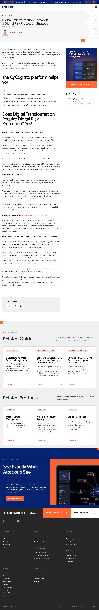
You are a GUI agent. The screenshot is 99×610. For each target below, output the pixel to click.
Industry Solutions (41, 542)
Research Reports (8, 573)
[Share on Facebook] (15, 306)
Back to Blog (7, 15)
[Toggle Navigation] (96, 7)
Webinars (5, 584)
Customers (70, 531)
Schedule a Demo (56, 513)
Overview (68, 536)
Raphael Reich (16, 33)
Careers (36, 576)
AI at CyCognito (7, 542)
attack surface (39, 91)
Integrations (6, 544)
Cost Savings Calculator (41, 555)
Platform (6, 531)
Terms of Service (77, 606)
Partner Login (70, 561)
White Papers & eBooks (9, 576)
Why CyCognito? (40, 548)
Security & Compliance (9, 593)
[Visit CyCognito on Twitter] (3, 521)
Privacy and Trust (39, 579)
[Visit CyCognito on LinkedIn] (11, 521)
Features (6, 539)
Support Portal (70, 542)
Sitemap (92, 606)
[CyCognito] (7, 7)
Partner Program (72, 555)
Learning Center (7, 587)
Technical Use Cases (41, 536)
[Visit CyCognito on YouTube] (18, 521)
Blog (4, 596)
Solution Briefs (7, 581)
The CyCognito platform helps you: (80, 99)
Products (6, 536)
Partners (69, 551)
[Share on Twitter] (9, 306)
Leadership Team (39, 573)
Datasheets (6, 579)
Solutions (38, 531)
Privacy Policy (60, 606)
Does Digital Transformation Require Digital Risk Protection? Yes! (81, 103)
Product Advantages (40, 552)
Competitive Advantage (43, 558)
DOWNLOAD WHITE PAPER (80, 84)
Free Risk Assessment (84, 513)
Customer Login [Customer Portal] (70, 539)
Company (37, 568)
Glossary (5, 590)
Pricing (5, 547)
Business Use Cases (41, 539)
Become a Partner (71, 558)
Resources (6, 568)
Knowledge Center (71, 544)
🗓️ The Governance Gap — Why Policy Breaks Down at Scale (48, 2)
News (37, 581)
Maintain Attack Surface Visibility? (35, 215)
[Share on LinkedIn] (21, 306)
